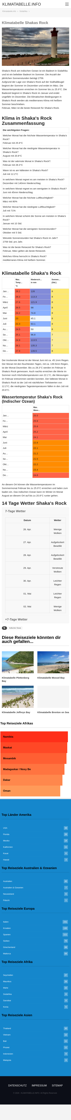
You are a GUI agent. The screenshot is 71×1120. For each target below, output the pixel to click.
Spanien (7, 934)
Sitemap (57, 1085)
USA (5, 828)
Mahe (5, 988)
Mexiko (6, 840)
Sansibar (7, 1000)
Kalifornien (8, 847)
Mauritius (7, 981)
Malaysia (7, 1060)
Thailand (7, 1028)
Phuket (6, 1047)
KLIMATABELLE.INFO (21, 4)
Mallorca (7, 953)
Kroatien (7, 928)
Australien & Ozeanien (13, 887)
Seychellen (8, 975)
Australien (7, 881)
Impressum (39, 1085)
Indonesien (8, 1054)
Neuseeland (8, 894)
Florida (6, 834)
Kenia (5, 1007)
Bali (5, 1041)
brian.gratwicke (62, 64)
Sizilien (6, 941)
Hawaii (6, 860)
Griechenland (9, 947)
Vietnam (6, 1035)
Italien (6, 922)
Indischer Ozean (15, 628)
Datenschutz (17, 1085)
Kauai (5, 853)
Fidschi (6, 900)
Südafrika (7, 994)
